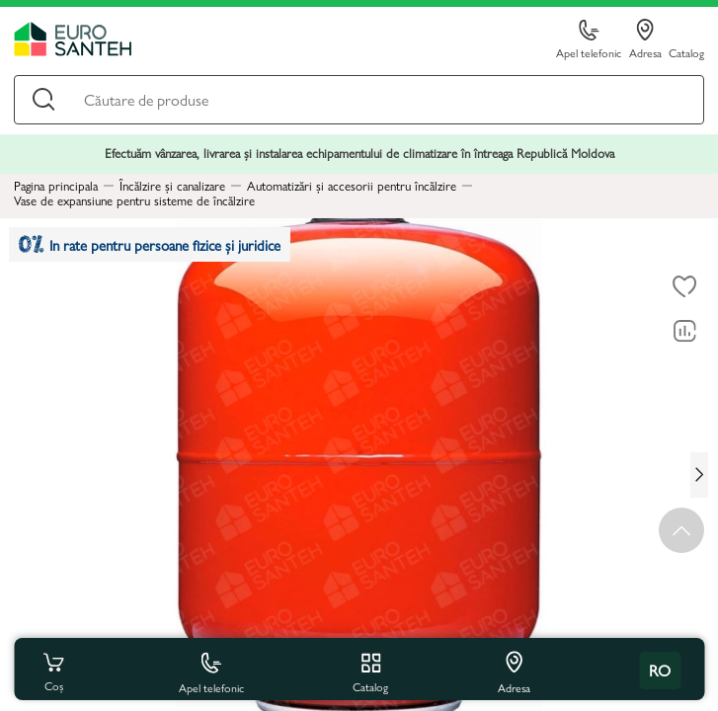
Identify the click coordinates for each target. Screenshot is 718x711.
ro (660, 670)
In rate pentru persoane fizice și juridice (149, 244)
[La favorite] (684, 287)
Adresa (645, 39)
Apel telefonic (588, 40)
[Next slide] (699, 475)
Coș (53, 670)
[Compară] (684, 332)
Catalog (686, 51)
